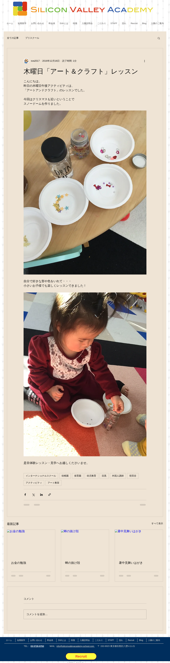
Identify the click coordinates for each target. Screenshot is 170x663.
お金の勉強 (18, 563)
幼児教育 (91, 475)
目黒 (104, 475)
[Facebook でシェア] (25, 494)
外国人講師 (118, 475)
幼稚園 (65, 475)
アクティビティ (34, 482)
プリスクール (32, 38)
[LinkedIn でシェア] (41, 494)
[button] (158, 38)
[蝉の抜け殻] (85, 543)
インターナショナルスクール (41, 475)
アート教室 (53, 482)
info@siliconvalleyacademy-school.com (75, 646)
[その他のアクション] (144, 61)
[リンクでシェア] (49, 494)
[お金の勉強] (31, 543)
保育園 (77, 475)
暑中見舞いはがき (131, 563)
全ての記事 (13, 38)
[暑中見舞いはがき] (139, 543)
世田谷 (132, 475)
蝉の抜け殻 (72, 563)
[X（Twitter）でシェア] (33, 494)
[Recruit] (81, 656)
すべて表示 (157, 523)
